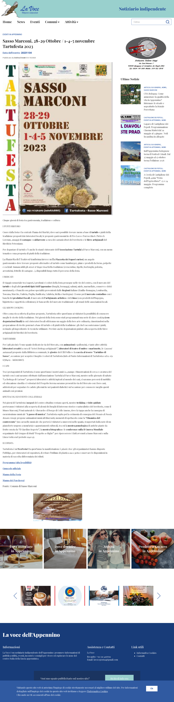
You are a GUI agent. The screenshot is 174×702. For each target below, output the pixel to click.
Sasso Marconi (150, 90)
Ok (151, 688)
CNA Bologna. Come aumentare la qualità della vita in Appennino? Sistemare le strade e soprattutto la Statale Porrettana (156, 101)
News (21, 22)
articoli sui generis (152, 87)
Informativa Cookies (146, 652)
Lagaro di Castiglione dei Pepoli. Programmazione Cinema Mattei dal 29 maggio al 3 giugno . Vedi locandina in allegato (156, 130)
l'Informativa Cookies (97, 691)
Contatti (140, 656)
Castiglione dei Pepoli (153, 118)
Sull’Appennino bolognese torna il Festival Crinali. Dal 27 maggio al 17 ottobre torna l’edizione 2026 (157, 156)
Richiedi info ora (119, 678)
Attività (70, 22)
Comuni (51, 22)
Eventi (35, 22)
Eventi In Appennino (12, 34)
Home (7, 22)
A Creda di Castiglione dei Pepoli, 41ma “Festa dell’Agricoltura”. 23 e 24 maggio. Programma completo (156, 181)
